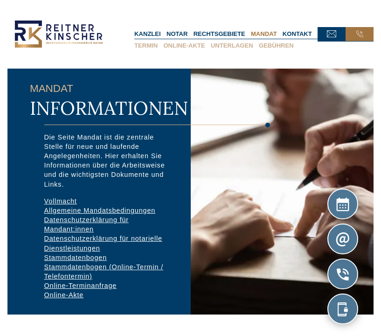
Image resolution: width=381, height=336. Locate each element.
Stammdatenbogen (75, 257)
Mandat (264, 33)
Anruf (360, 34)
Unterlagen (232, 45)
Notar (176, 33)
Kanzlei (147, 33)
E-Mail (332, 34)
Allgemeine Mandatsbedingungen (100, 210)
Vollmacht (60, 200)
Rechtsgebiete (219, 33)
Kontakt (297, 33)
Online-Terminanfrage (80, 285)
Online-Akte (184, 45)
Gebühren (276, 45)
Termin (146, 45)
